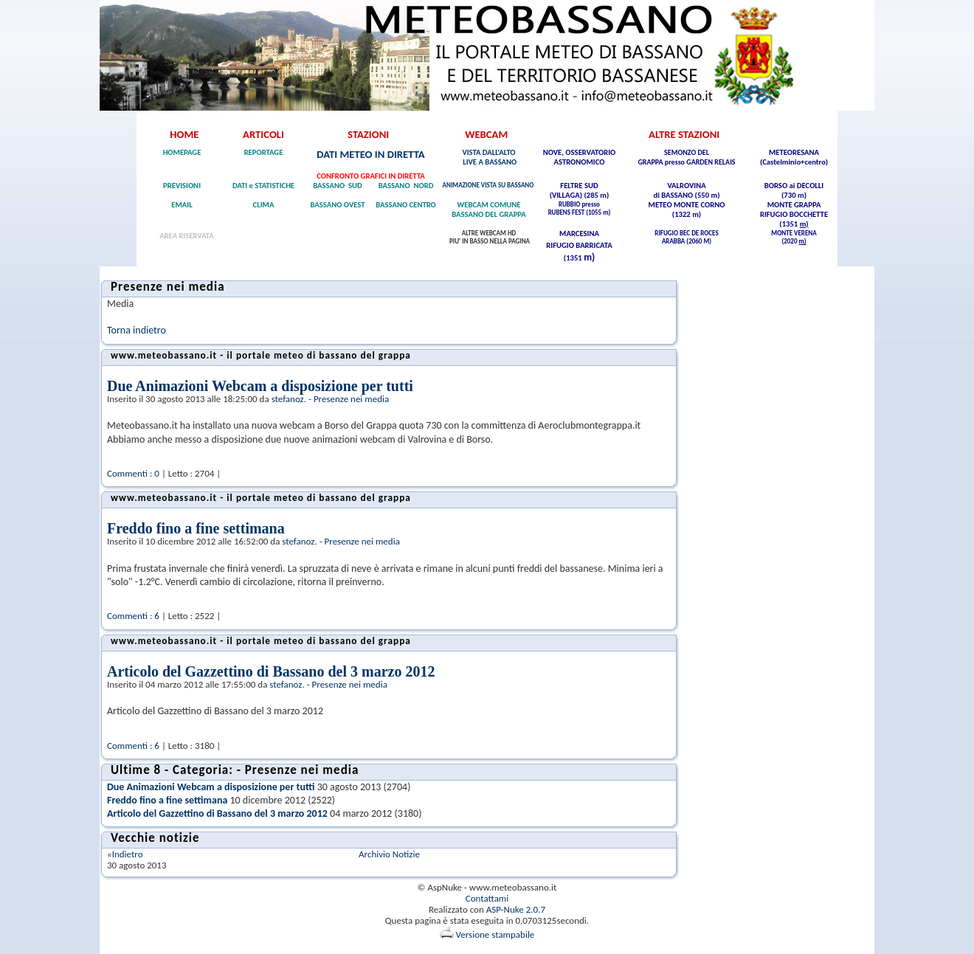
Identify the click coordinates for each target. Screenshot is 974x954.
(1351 (789, 224)
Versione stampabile (487, 934)
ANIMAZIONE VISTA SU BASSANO (489, 185)
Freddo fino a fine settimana (196, 528)
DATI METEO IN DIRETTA (370, 154)
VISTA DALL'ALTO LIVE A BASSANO (489, 157)
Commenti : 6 (133, 615)
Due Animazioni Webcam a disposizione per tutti (260, 386)
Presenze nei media (351, 398)
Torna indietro (136, 330)
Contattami (487, 898)
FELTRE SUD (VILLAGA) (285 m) (579, 190)
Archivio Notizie (389, 854)
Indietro (127, 854)
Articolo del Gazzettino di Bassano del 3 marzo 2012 (271, 671)
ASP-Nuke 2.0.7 (515, 909)
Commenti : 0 (133, 473)
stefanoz (288, 398)
